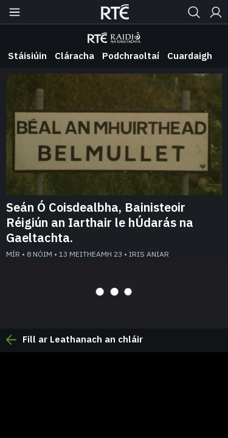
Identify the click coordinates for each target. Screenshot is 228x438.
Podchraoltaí (130, 55)
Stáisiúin (27, 55)
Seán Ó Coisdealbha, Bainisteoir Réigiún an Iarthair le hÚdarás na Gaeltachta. (99, 222)
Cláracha (74, 55)
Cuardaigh (189, 55)
